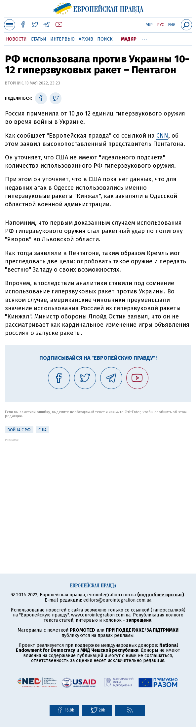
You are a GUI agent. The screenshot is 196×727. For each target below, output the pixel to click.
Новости (16, 39)
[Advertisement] (98, 488)
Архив (86, 39)
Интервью (62, 39)
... (144, 38)
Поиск (105, 39)
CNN (162, 135)
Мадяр (129, 39)
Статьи (38, 39)
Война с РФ (19, 430)
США (42, 430)
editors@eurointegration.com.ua (117, 600)
